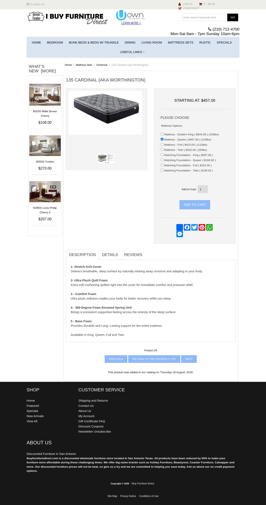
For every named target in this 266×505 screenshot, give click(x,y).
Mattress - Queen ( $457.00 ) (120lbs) (187, 139)
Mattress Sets (84, 64)
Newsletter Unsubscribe (95, 431)
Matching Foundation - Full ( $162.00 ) (188, 165)
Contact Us (36, 4)
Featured (33, 405)
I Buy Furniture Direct (142, 483)
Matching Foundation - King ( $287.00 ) (188, 155)
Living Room (151, 42)
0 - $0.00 (207, 4)
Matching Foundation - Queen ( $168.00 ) (190, 160)
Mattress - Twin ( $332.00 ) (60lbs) (185, 149)
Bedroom (55, 42)
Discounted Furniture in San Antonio (51, 453)
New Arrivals (35, 416)
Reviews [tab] (133, 254)
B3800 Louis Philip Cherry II (45, 210)
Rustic (205, 42)
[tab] (148, 252)
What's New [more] (42, 68)
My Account (86, 416)
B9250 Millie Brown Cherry (45, 113)
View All (32, 421)
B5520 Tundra (45, 161)
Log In (185, 4)
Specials (224, 42)
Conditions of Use (148, 496)
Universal (101, 64)
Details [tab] (110, 254)
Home (36, 42)
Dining (130, 42)
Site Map (112, 496)
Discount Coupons (91, 426)
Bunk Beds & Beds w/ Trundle (94, 42)
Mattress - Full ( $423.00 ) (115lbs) (185, 144)
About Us (85, 411)
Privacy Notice (128, 496)
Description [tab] (82, 254)
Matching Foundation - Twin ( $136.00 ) (188, 170)
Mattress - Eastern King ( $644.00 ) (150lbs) (191, 134)
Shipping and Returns (93, 400)
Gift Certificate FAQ (92, 421)
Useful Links (131, 52)
